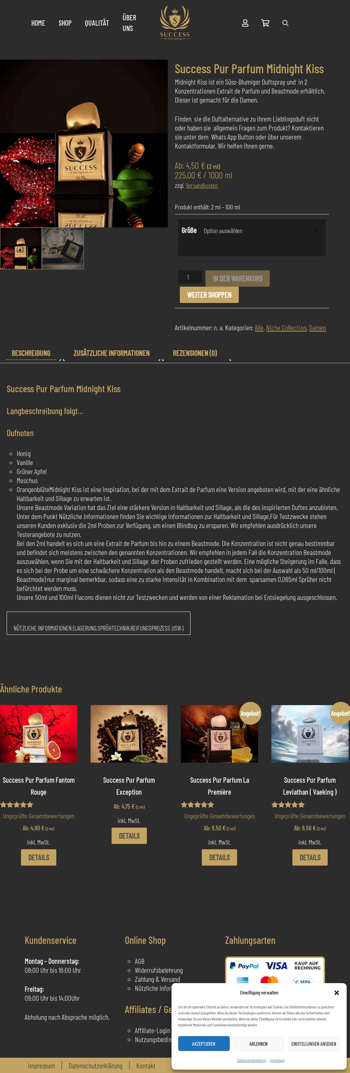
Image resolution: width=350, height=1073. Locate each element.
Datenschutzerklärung (251, 1060)
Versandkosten (202, 185)
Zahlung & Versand (157, 978)
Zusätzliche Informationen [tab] (112, 353)
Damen (317, 327)
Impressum (277, 1060)
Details (38, 857)
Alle (259, 327)
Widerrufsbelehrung (159, 969)
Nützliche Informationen (164, 987)
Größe (188, 230)
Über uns (129, 22)
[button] (336, 992)
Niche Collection (286, 327)
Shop (65, 22)
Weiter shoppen (209, 294)
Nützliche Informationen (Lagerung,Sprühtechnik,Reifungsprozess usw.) (98, 628)
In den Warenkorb (237, 278)
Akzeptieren (203, 1044)
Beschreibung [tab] (31, 353)
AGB (140, 960)
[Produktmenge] (190, 277)
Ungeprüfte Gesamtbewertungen (38, 816)
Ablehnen (258, 1044)
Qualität (97, 22)
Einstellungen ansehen (313, 1044)
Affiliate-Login (152, 1030)
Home (38, 22)
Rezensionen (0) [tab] (195, 353)
